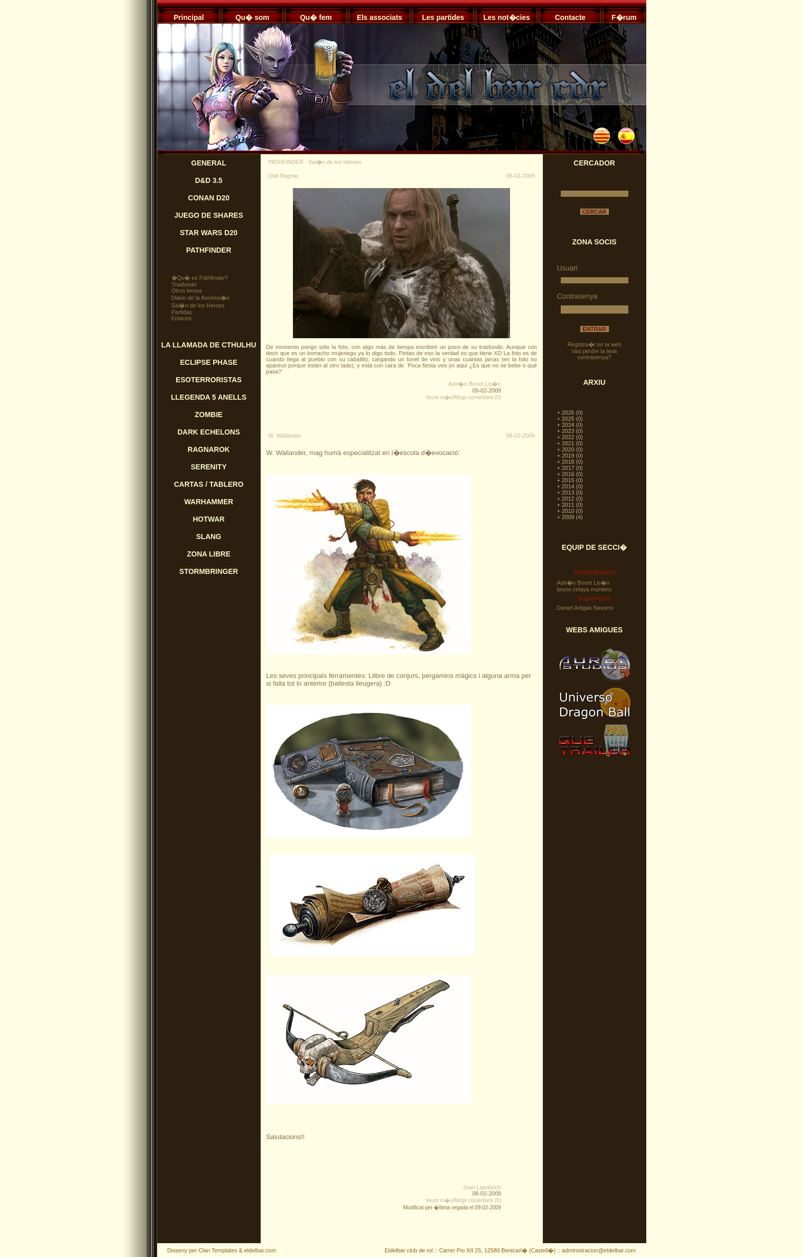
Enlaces (182, 318)
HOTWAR (208, 519)
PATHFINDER (208, 250)
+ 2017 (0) (570, 468)
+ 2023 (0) (570, 431)
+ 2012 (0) (570, 499)
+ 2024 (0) (570, 425)
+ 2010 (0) (570, 511)
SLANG (208, 536)
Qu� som (252, 17)
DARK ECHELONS (208, 432)
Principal (189, 17)
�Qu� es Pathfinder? (200, 278)
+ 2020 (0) (570, 449)
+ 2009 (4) (570, 517)
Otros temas (187, 290)
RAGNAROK (208, 449)
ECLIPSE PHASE (208, 362)
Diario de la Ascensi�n (201, 298)
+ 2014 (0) (570, 486)
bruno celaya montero (584, 589)
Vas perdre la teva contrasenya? (594, 354)
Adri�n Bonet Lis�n (475, 384)
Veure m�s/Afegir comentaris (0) (463, 397)
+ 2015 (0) (570, 480)
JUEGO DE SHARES (208, 215)
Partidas (182, 312)
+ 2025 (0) (570, 419)
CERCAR (594, 212)
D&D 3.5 (209, 180)
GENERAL (208, 163)
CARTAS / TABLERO (209, 484)
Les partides (443, 17)
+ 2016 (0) (570, 474)
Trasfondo (184, 284)
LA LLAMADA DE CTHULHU (209, 345)
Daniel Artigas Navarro (585, 608)
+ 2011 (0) (570, 505)
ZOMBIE (208, 414)
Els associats (380, 17)
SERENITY (208, 467)
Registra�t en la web (594, 344)
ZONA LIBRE (208, 554)
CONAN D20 (208, 198)
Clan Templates (218, 1250)
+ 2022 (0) (570, 437)
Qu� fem (316, 17)
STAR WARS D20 (209, 233)
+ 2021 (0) (570, 443)
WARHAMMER (209, 502)
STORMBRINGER (208, 571)
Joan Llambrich (482, 1187)
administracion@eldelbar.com (599, 1250)
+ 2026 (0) (570, 412)
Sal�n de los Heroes (198, 305)
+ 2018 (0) (570, 462)
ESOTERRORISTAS (209, 380)
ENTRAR (594, 329)
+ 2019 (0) (570, 455)
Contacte (570, 17)
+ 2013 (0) (570, 492)
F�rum (624, 17)
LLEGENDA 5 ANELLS (209, 397)
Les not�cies (506, 17)
